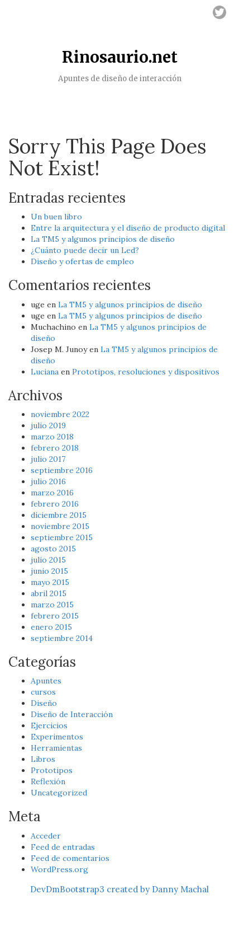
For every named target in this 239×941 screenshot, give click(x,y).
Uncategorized (59, 793)
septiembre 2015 (62, 537)
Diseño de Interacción (72, 714)
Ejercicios (49, 725)
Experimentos (57, 737)
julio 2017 (48, 459)
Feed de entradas (63, 847)
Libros (43, 759)
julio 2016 (48, 481)
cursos (43, 692)
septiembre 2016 (62, 470)
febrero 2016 (55, 504)
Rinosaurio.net (120, 57)
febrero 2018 (55, 448)
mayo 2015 (50, 582)
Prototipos (52, 770)
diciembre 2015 (59, 515)
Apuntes (46, 681)
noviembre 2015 (60, 526)
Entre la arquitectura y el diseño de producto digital (128, 228)
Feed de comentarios (70, 858)
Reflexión (48, 781)
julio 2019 (48, 425)
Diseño (44, 703)
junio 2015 (49, 571)
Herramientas (56, 748)
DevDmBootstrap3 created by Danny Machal (119, 889)
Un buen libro (56, 217)
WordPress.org (59, 869)
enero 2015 (51, 627)
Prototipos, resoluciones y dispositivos (145, 372)
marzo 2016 (52, 493)
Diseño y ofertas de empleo (82, 261)
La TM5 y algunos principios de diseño (103, 239)
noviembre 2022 (60, 414)
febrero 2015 (55, 616)
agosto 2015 (53, 549)
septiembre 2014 (62, 638)
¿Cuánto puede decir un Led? (85, 250)
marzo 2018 (52, 437)
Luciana (45, 372)
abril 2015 (48, 593)
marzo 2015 (52, 605)
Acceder (46, 836)
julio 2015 (48, 560)
